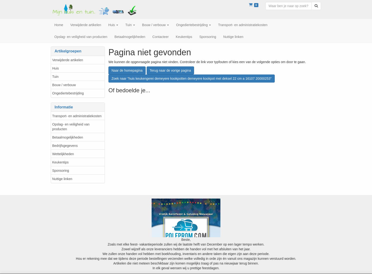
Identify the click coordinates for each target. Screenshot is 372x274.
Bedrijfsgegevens (65, 146)
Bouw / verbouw (64, 85)
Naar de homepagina (127, 70)
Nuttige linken (62, 179)
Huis (55, 68)
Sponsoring (60, 170)
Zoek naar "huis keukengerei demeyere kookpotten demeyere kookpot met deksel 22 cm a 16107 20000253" (192, 78)
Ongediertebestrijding (68, 93)
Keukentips (60, 162)
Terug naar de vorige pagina (170, 70)
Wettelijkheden (63, 154)
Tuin (55, 77)
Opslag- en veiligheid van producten (70, 126)
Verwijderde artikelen (67, 60)
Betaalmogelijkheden (67, 137)
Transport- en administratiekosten (77, 116)
